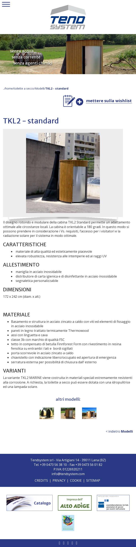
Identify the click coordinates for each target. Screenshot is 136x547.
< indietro (119, 431)
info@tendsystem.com (68, 474)
